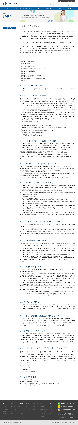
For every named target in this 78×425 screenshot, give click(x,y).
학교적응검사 (13, 411)
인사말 (4, 406)
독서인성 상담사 (43, 411)
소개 (8, 8)
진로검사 (12, 413)
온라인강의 (49, 8)
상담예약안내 (5, 409)
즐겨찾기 (72, 1)
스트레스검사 (13, 409)
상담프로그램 (28, 8)
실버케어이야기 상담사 (44, 409)
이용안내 (27, 406)
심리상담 (20, 406)
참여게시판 (52, 409)
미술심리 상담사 (43, 416)
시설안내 (5, 411)
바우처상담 (20, 413)
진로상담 (20, 409)
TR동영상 (52, 414)
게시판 (69, 8)
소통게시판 (28, 409)
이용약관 (6, 25)
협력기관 (5, 413)
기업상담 (20, 414)
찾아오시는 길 (72, 422)
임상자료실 (52, 411)
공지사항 (51, 406)
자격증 (59, 8)
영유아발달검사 (14, 408)
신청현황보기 (35, 408)
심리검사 (18, 8)
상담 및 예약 (52, 408)
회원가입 (67, 1)
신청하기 (27, 408)
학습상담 (20, 408)
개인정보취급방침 (8, 28)
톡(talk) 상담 (39, 8)
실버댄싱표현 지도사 (44, 414)
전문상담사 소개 (6, 408)
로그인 (62, 1)
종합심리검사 (13, 406)
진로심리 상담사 (43, 406)
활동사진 (51, 413)
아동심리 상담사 (43, 408)
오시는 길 (5, 414)
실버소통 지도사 (43, 413)
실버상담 (20, 411)
